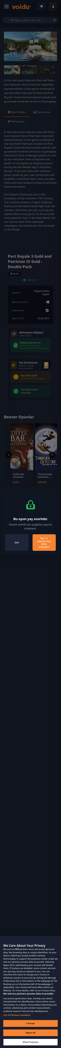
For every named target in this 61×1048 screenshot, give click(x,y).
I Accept (30, 1027)
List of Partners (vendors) (16, 1019)
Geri (17, 542)
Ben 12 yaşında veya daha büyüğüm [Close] (44, 542)
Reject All (30, 1037)
